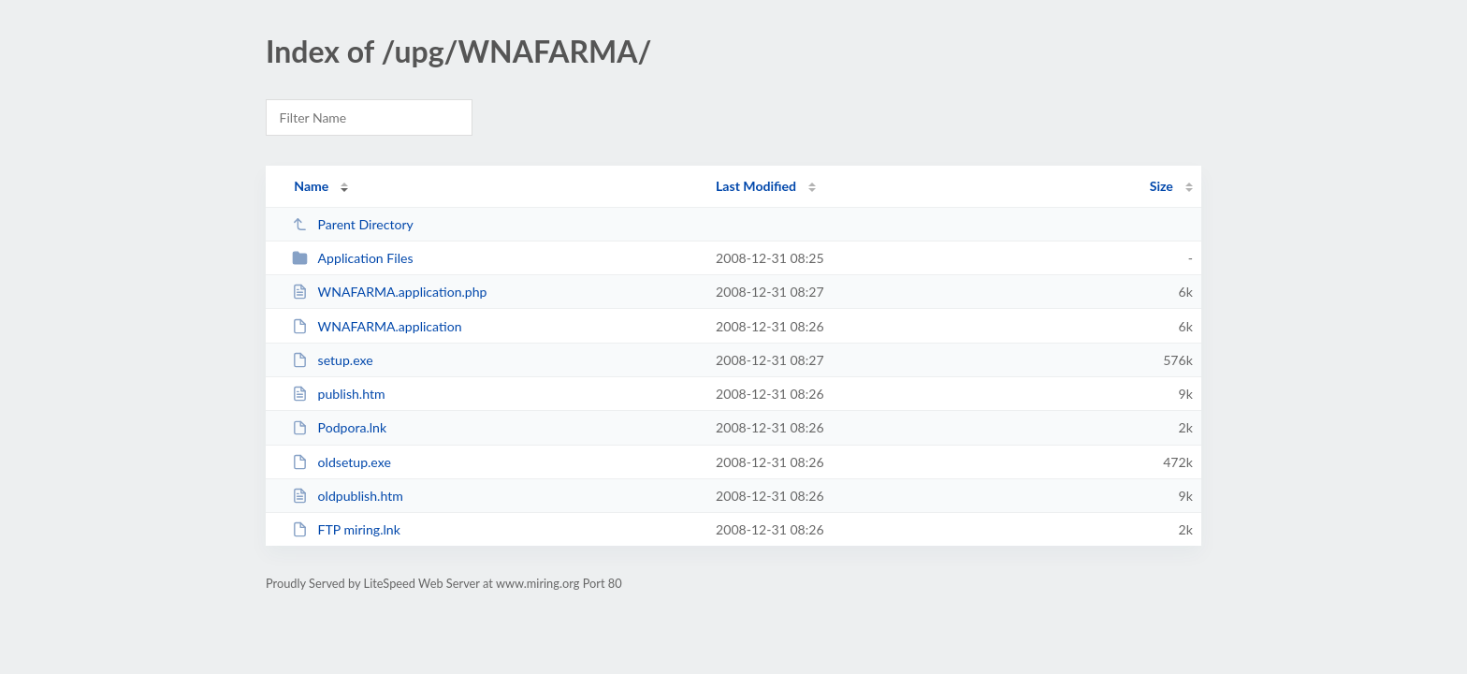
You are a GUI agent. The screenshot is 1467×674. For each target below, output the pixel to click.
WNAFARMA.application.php (389, 292)
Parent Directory (353, 224)
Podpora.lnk (339, 427)
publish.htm (338, 394)
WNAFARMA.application (376, 326)
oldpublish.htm (347, 496)
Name (311, 186)
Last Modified (756, 186)
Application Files (352, 258)
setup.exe (332, 360)
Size (1161, 186)
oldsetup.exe (341, 462)
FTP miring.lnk (346, 529)
